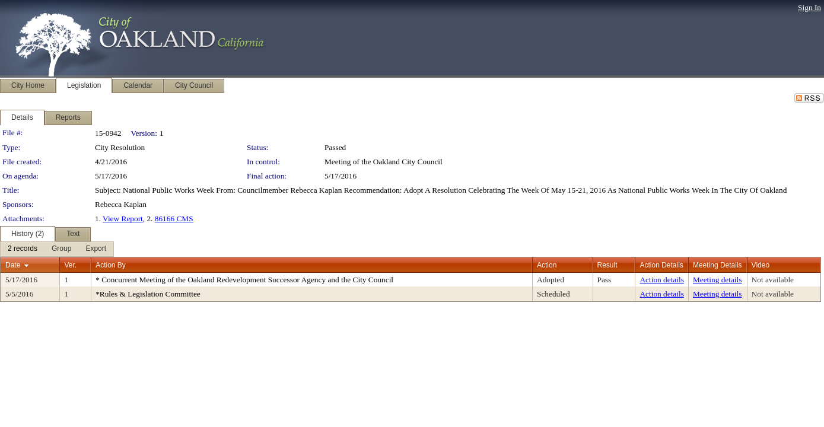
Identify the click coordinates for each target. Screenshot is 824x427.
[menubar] (57, 249)
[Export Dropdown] (95, 249)
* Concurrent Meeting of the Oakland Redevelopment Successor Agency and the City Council (244, 279)
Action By (111, 265)
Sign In (809, 7)
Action (546, 265)
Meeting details (717, 279)
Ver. (70, 265)
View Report (123, 218)
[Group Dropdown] (61, 249)
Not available (773, 279)
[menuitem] (22, 249)
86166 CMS (174, 218)
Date (12, 265)
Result (607, 265)
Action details (661, 279)
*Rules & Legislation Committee (148, 293)
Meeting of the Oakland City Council (383, 161)
